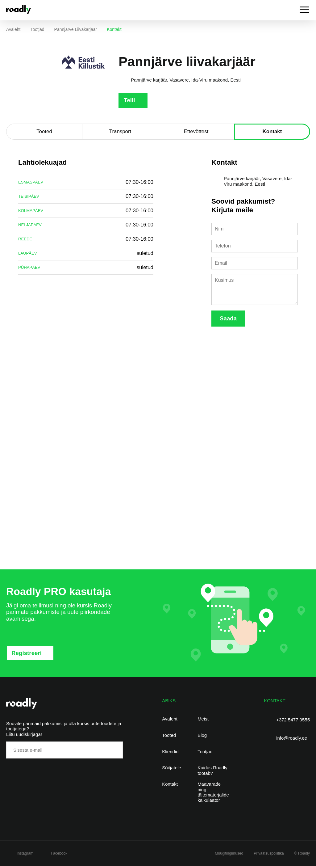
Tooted (44, 131)
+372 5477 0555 (293, 719)
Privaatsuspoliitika (269, 853)
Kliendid (170, 751)
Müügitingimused (229, 853)
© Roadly (302, 853)
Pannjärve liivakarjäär (75, 29)
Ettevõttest (196, 131)
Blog (202, 735)
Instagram (25, 853)
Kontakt (272, 131)
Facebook (59, 853)
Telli (129, 100)
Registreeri (26, 653)
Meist (203, 718)
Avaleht (13, 29)
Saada (228, 318)
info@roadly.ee (291, 738)
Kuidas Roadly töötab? (212, 770)
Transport (120, 131)
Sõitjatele (171, 767)
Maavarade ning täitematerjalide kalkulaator (213, 792)
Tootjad (37, 29)
